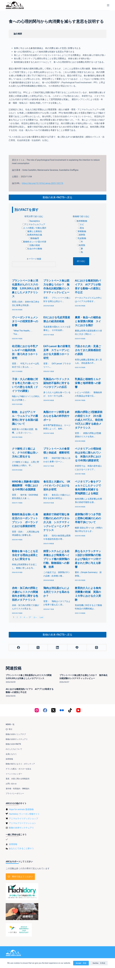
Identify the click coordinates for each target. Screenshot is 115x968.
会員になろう (11, 754)
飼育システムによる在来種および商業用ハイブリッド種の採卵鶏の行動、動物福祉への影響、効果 (56, 559)
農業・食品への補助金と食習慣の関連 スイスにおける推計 (88, 321)
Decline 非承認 (99, 963)
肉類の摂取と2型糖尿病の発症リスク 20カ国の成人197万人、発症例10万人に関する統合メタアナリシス (89, 419)
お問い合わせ (11, 784)
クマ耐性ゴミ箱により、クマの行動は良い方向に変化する (25, 452)
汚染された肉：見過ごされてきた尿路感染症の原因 (88, 350)
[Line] (77, 647)
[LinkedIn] (57, 647)
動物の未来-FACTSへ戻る (57, 197)
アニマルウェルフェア (34, 224)
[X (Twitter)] (38, 647)
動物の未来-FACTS (13, 744)
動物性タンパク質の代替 (34, 241)
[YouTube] (78, 710)
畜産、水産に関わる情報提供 (17, 779)
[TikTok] (70, 710)
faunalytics (34, 221)
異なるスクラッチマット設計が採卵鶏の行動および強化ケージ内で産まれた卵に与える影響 (88, 559)
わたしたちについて (14, 749)
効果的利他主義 (34, 235)
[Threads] (96, 647)
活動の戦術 (34, 245)
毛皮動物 (81, 238)
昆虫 (81, 228)
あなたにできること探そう (21, 848)
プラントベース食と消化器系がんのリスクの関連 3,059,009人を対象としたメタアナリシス (25, 288)
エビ (81, 224)
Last (41, 617)
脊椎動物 (81, 231)
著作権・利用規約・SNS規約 (17, 789)
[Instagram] (37, 710)
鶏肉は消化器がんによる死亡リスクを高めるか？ (56, 591)
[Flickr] (62, 710)
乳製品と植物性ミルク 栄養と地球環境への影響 (89, 383)
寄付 (9, 729)
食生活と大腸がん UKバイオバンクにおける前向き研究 (56, 485)
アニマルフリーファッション (22, 823)
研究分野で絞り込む (33, 216)
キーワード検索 (34, 259)
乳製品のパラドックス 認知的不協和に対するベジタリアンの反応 (57, 383)
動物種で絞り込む (81, 216)
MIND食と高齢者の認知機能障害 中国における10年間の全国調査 (25, 485)
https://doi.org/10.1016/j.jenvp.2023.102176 (42, 183)
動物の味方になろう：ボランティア (20, 764)
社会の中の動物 (34, 248)
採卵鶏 (81, 235)
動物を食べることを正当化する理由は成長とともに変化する (25, 555)
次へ (35, 617)
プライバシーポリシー (15, 793)
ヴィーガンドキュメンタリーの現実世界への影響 (25, 321)
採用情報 (9, 759)
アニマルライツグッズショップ (23, 818)
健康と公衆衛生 (34, 231)
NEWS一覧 (10, 724)
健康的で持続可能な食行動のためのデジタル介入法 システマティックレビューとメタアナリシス (56, 522)
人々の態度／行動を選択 (34, 228)
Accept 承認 (81, 963)
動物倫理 (34, 238)
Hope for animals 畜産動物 (21, 809)
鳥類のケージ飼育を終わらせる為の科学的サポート (56, 415)
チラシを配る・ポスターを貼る (18, 769)
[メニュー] (108, 5)
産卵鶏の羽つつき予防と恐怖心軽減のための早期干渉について (88, 518)
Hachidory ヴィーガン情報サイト (24, 814)
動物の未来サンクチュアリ (17, 739)
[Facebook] (18, 647)
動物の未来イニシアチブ (16, 734)
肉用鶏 (81, 245)
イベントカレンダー (14, 774)
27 (30, 617)
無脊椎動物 (81, 221)
